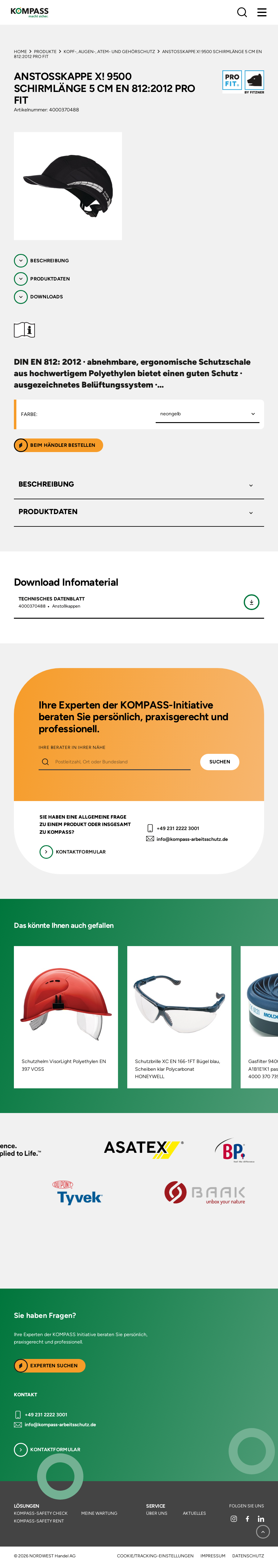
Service (155, 1506)
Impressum (212, 1556)
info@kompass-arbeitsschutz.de (192, 839)
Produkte (45, 51)
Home (20, 51)
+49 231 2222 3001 (178, 828)
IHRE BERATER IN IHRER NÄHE (72, 747)
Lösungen (26, 1506)
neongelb (170, 414)
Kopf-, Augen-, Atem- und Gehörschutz (109, 51)
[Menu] (262, 12)
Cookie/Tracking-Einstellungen (155, 1556)
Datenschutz (248, 1556)
